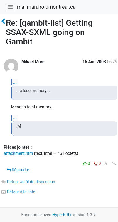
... (15, 82)
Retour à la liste (18, 192)
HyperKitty (61, 214)
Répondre (18, 169)
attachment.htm (18, 153)
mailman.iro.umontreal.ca (46, 7)
